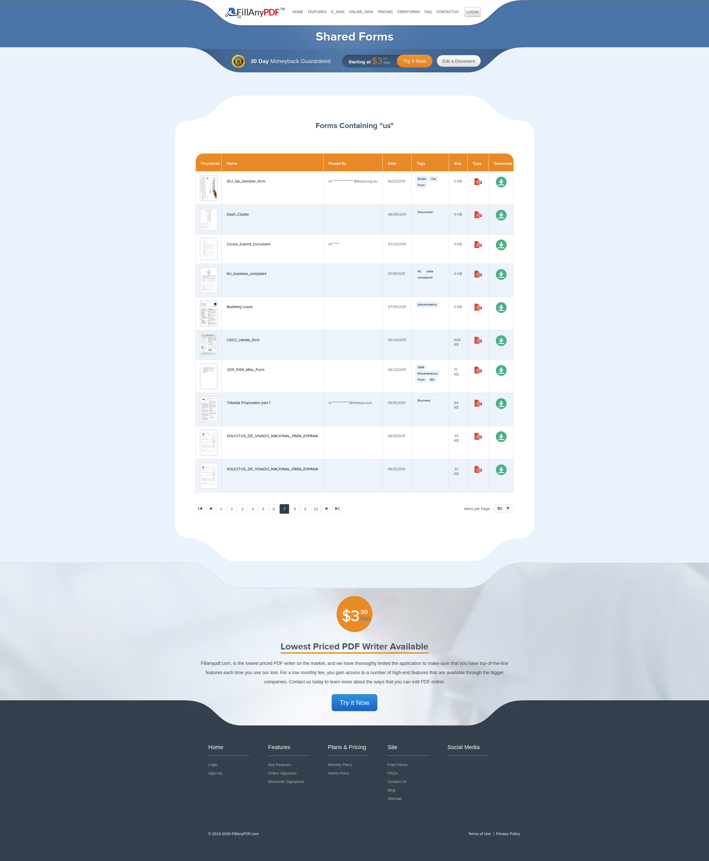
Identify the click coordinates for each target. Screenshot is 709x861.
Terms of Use (479, 833)
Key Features (279, 764)
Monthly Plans (340, 764)
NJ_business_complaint (246, 274)
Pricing (385, 12)
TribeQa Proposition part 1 (248, 403)
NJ (419, 271)
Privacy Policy (508, 833)
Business (424, 400)
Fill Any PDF (255, 13)
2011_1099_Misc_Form (245, 370)
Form (421, 185)
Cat (433, 179)
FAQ (428, 12)
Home (297, 12)
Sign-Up (215, 773)
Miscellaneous (428, 373)
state (429, 271)
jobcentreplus (427, 304)
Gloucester (425, 212)
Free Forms (398, 764)
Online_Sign (361, 12)
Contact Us (397, 781)
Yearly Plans (338, 773)
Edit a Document (459, 61)
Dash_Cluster (238, 214)
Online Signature (282, 773)
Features (317, 12)
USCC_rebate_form (243, 340)
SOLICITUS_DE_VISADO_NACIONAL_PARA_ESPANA (272, 436)
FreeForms (408, 12)
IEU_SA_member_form (246, 181)
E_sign (337, 12)
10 (316, 509)
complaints (425, 277)
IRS (432, 379)
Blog (391, 790)
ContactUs (447, 12)
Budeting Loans (240, 307)
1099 (421, 367)
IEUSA (422, 179)
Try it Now (414, 61)
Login (473, 12)
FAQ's (393, 773)
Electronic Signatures (286, 781)
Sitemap (395, 798)
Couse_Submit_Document (248, 244)
